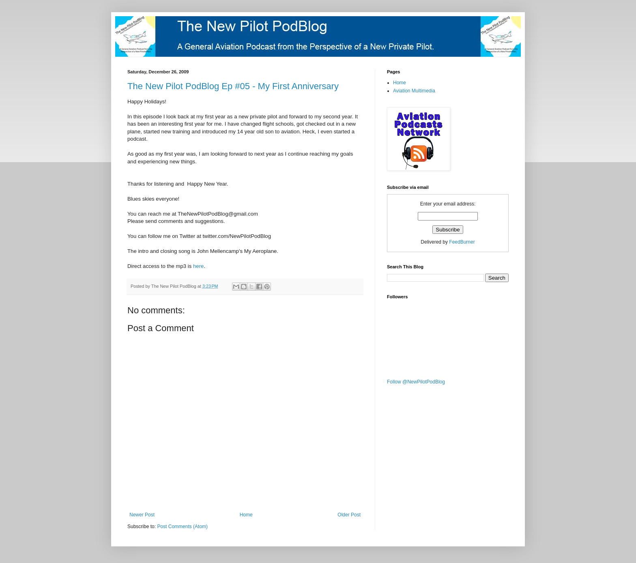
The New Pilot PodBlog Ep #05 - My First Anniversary (233, 86)
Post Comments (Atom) (182, 526)
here (198, 266)
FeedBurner (462, 242)
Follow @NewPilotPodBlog (416, 382)
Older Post (349, 515)
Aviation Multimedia (414, 91)
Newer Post (142, 515)
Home (246, 515)
